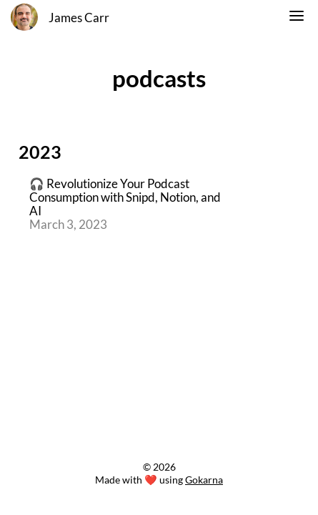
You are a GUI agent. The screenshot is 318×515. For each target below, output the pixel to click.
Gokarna (204, 480)
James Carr (79, 18)
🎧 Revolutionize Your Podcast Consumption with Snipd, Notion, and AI (125, 197)
